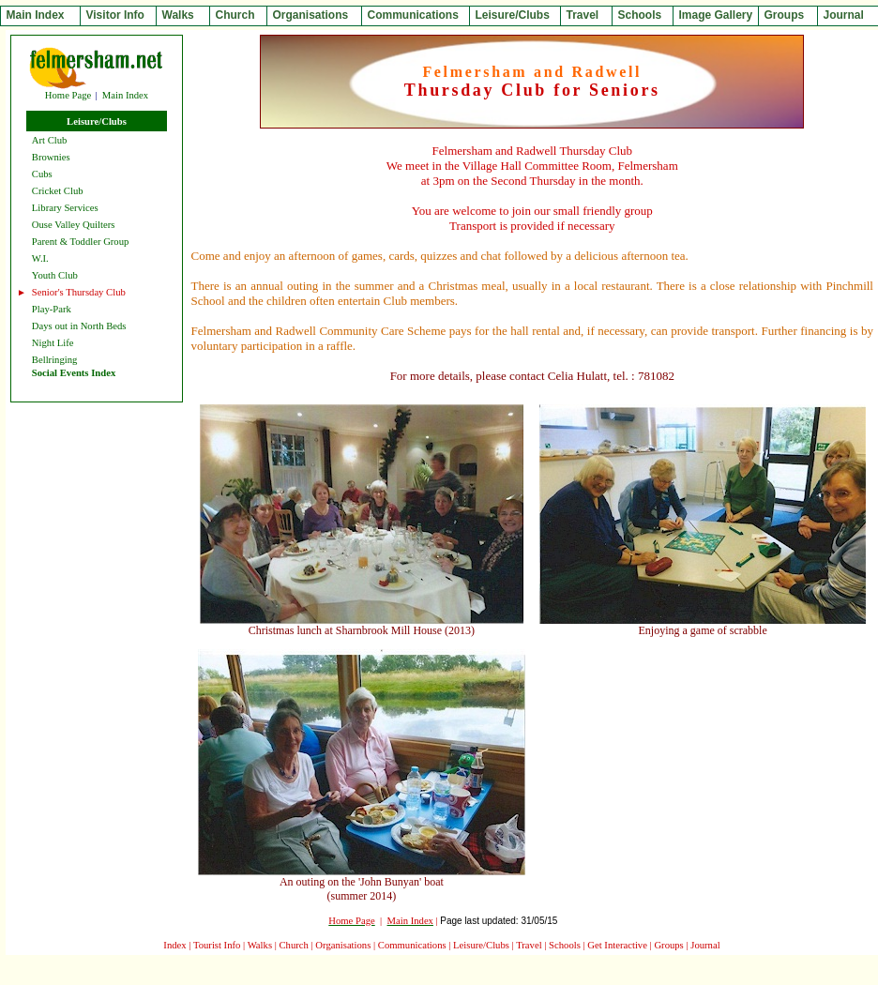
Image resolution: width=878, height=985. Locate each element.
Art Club (50, 140)
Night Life (53, 343)
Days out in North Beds (79, 326)
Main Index (125, 95)
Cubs (42, 174)
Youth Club (55, 275)
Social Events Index (73, 373)
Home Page (68, 95)
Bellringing (55, 360)
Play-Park (51, 309)
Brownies (51, 157)
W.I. (40, 258)
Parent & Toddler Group (80, 241)
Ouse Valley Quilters (73, 225)
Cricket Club (57, 191)
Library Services (65, 208)
